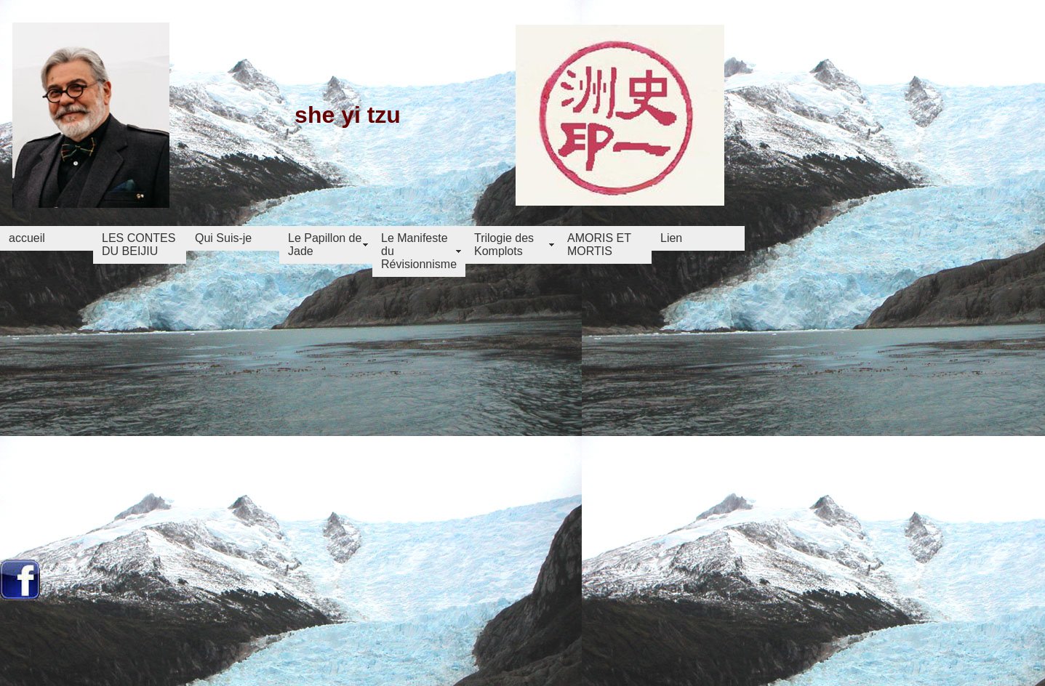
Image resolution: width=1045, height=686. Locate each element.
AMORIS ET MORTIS (599, 244)
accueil (27, 238)
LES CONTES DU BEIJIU (138, 244)
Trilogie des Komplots (504, 244)
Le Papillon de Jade (324, 244)
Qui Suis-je (223, 238)
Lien (671, 238)
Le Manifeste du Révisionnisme (419, 251)
